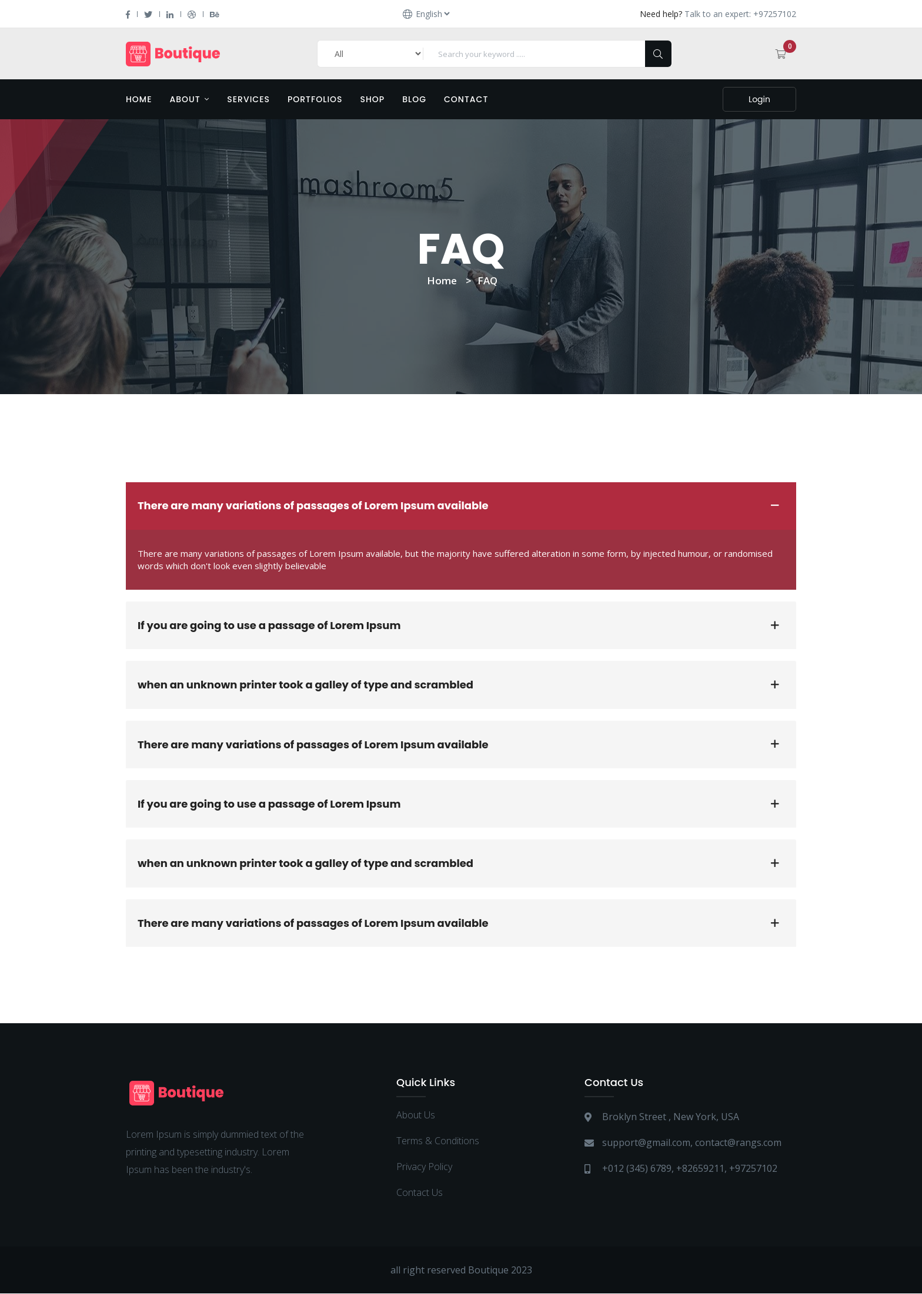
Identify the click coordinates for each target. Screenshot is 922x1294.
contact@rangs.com (738, 1143)
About (190, 99)
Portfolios (315, 99)
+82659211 (700, 1168)
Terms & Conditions (437, 1141)
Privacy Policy (424, 1167)
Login (759, 99)
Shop (372, 99)
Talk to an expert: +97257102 (740, 13)
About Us (415, 1115)
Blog (414, 99)
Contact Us (419, 1193)
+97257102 (753, 1168)
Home (139, 99)
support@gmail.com (646, 1143)
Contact (466, 99)
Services (248, 99)
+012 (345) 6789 (637, 1168)
